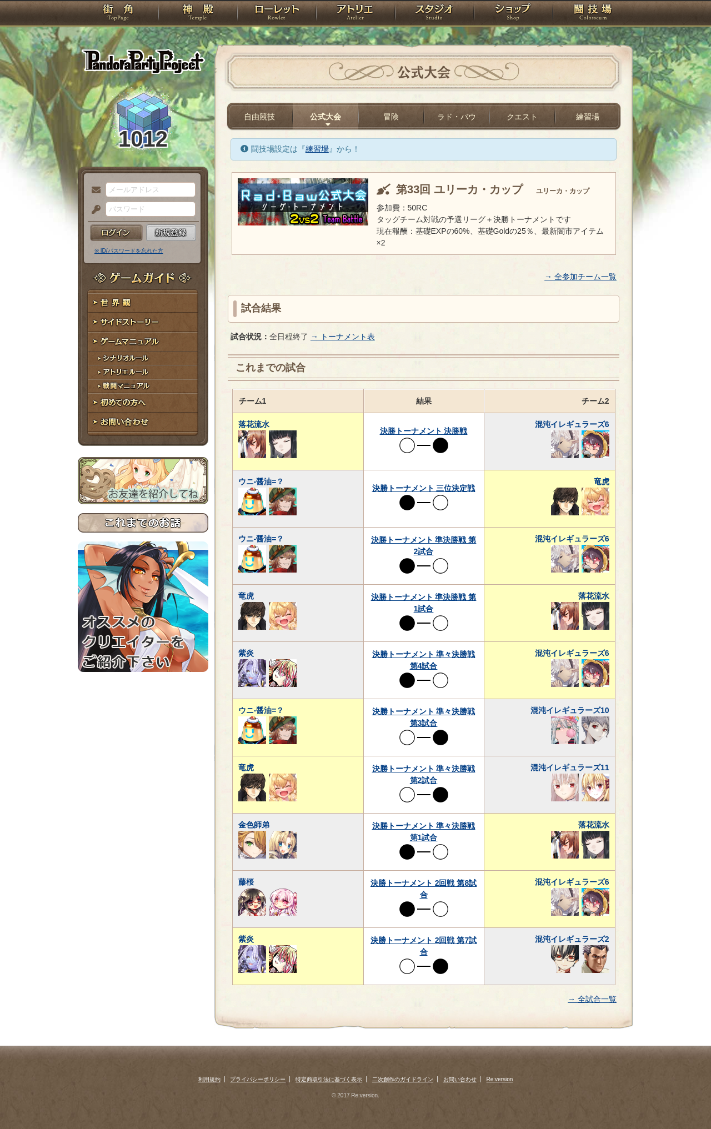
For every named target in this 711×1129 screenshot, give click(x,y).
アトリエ (355, 14)
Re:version (500, 1079)
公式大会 (325, 116)
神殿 (197, 14)
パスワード (93, 210)
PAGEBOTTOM (683, 1098)
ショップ (513, 14)
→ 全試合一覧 (592, 999)
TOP (118, 14)
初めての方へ (143, 403)
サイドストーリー (143, 322)
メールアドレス (93, 190)
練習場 (587, 116)
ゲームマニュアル (143, 342)
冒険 (391, 116)
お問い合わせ (143, 422)
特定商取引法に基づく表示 (329, 1079)
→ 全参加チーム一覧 (580, 276)
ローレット (276, 14)
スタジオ (434, 14)
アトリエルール (143, 372)
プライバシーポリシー (258, 1079)
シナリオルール (143, 358)
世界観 (143, 303)
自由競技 (259, 116)
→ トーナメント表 (343, 336)
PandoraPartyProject (143, 61)
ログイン (116, 232)
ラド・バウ (456, 116)
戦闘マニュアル (143, 386)
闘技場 (593, 14)
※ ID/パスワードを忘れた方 (128, 251)
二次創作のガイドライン (402, 1079)
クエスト (522, 116)
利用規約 (209, 1079)
